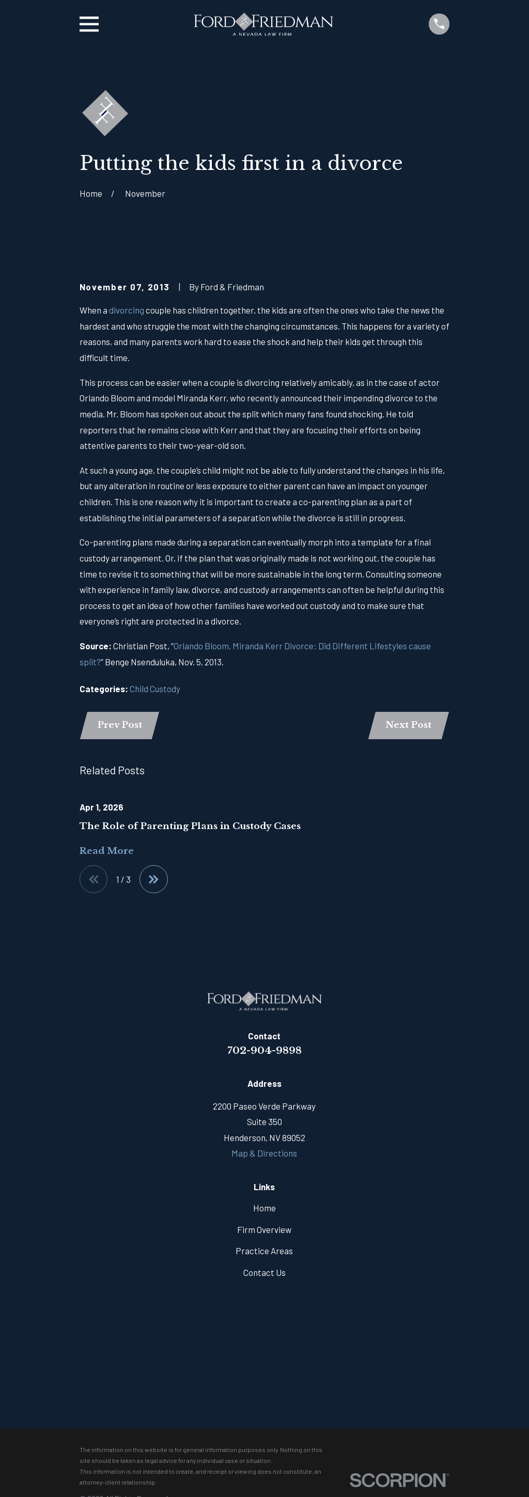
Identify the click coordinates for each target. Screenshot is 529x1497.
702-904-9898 (264, 1050)
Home (264, 1208)
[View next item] (153, 879)
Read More (107, 851)
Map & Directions (264, 1153)
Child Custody (155, 688)
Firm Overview (264, 1229)
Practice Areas (264, 1250)
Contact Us (264, 1272)
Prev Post (120, 725)
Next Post (408, 725)
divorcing (126, 310)
